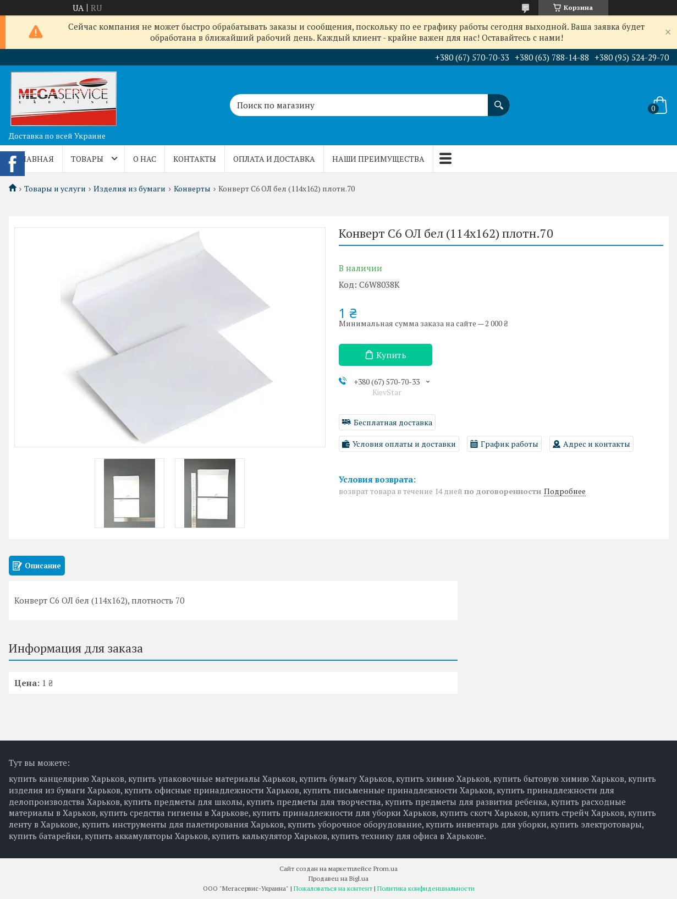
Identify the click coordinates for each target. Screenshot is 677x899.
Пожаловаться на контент (333, 888)
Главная (35, 159)
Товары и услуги (55, 189)
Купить (391, 355)
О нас (144, 159)
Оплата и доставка (274, 159)
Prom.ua (385, 868)
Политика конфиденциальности (426, 888)
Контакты (194, 159)
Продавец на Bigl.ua (338, 878)
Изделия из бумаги (129, 189)
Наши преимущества (378, 159)
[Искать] (499, 100)
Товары (87, 159)
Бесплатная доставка (393, 422)
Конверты (192, 189)
